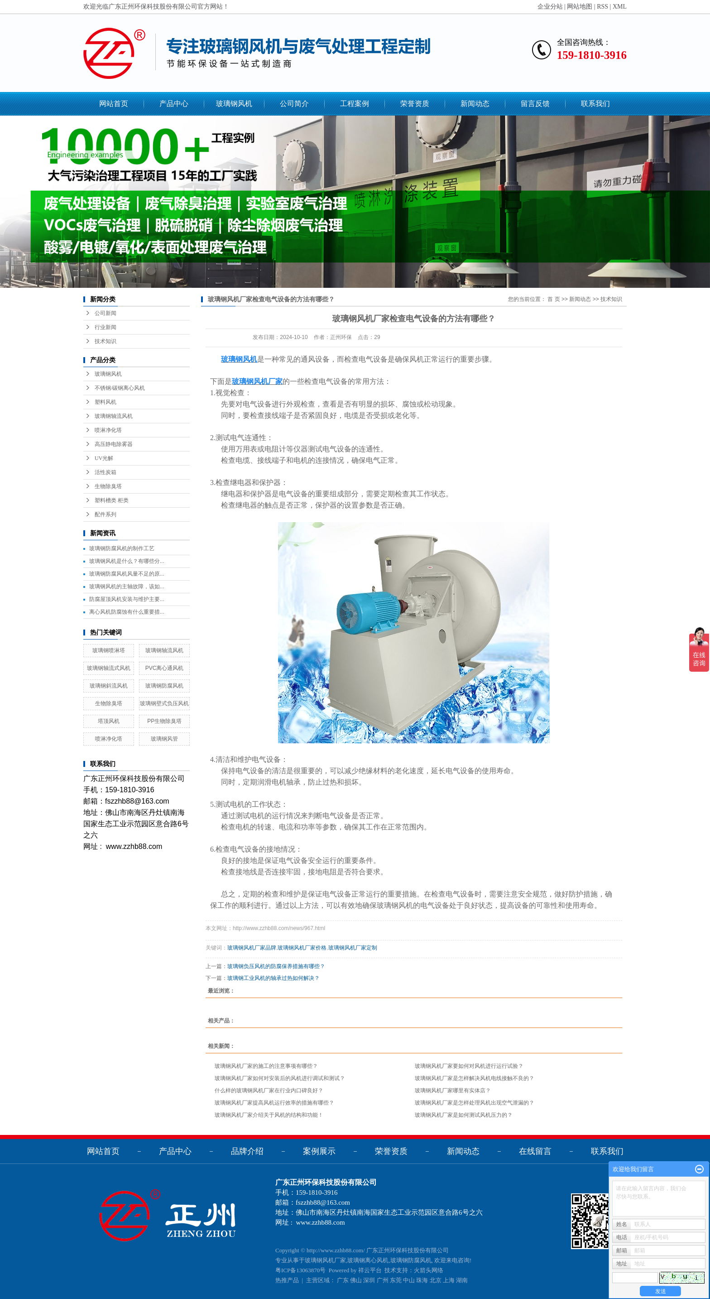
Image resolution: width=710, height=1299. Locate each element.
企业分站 (550, 6)
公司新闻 (105, 313)
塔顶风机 (109, 721)
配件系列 (105, 514)
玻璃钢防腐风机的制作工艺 (121, 548)
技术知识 (105, 341)
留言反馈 (535, 103)
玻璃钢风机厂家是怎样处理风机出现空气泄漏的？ (474, 1103)
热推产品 (287, 1280)
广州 (383, 1280)
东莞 (396, 1280)
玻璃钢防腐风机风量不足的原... (126, 574)
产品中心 (173, 103)
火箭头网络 (428, 1270)
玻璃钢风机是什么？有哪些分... (126, 561)
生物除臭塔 (108, 486)
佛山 (356, 1280)
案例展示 (319, 1151)
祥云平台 (370, 1270)
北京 (435, 1280)
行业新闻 (105, 327)
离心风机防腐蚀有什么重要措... (126, 612)
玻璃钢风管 (164, 739)
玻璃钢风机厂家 (325, 1260)
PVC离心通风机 (164, 668)
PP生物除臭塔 (164, 721)
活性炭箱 (105, 472)
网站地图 (579, 6)
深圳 (369, 1280)
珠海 (422, 1280)
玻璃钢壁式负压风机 (164, 703)
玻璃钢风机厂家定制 (352, 948)
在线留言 (535, 1151)
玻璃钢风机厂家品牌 (251, 948)
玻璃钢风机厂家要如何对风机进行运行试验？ (469, 1066)
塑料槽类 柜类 (112, 500)
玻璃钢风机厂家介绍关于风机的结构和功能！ (269, 1115)
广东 (343, 1280)
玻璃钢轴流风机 (114, 416)
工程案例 (354, 103)
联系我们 (595, 103)
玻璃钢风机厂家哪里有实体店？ (453, 1090)
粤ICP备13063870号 (300, 1270)
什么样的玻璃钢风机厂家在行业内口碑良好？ (269, 1090)
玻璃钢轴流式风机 (108, 668)
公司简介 (294, 103)
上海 (449, 1280)
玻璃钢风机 (234, 103)
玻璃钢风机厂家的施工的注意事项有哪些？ (266, 1066)
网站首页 (113, 103)
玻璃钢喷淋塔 (108, 650)
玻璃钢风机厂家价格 (302, 948)
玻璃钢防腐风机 (164, 686)
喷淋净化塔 (108, 430)
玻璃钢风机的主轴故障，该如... (126, 586)
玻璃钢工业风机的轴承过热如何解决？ (273, 978)
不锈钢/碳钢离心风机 (120, 388)
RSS (602, 6)
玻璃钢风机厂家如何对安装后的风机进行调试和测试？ (280, 1078)
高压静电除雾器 (114, 444)
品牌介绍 (247, 1151)
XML (620, 6)
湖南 (462, 1280)
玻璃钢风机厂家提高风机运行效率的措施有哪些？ (274, 1103)
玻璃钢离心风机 (368, 1260)
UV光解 (104, 458)
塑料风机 (105, 402)
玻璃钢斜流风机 (109, 686)
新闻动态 (475, 103)
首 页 (553, 299)
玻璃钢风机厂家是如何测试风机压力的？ (464, 1115)
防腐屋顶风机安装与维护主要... (126, 599)
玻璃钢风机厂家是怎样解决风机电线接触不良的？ (474, 1078)
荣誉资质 (414, 103)
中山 (409, 1280)
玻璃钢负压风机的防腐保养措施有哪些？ (276, 966)
